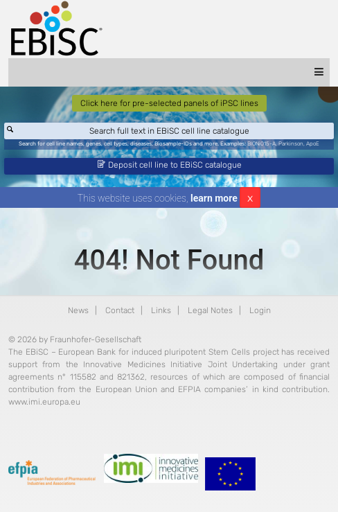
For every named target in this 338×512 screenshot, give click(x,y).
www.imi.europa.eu (44, 402)
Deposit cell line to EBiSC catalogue (170, 165)
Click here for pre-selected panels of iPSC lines (169, 103)
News (78, 310)
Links (161, 310)
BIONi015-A (261, 144)
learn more (214, 198)
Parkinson (290, 144)
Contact (119, 310)
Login (260, 310)
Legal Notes (210, 310)
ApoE (312, 144)
